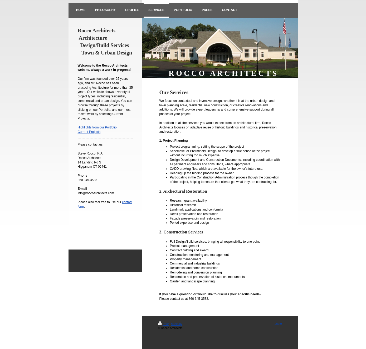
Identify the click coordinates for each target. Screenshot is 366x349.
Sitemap (176, 324)
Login (278, 323)
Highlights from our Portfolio (97, 127)
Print (163, 324)
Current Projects (89, 132)
